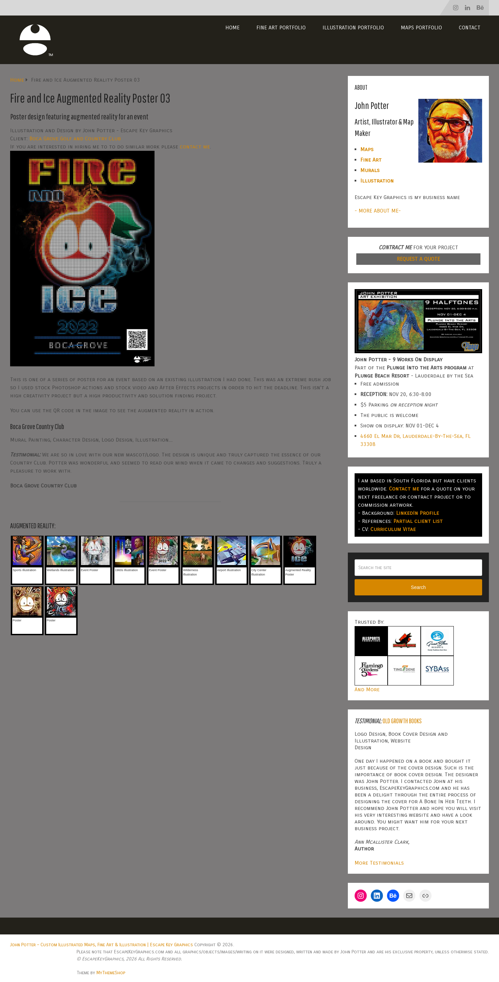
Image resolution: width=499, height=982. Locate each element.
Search (418, 587)
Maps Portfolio (421, 27)
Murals (370, 170)
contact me (195, 146)
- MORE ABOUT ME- (378, 210)
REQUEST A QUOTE (418, 259)
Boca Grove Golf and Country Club (75, 138)
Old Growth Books (402, 721)
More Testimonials (379, 863)
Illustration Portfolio (353, 27)
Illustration (377, 180)
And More (367, 689)
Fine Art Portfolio (281, 27)
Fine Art (371, 160)
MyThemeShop (110, 973)
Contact (469, 27)
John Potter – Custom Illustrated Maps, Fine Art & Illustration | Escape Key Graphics (101, 945)
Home (232, 27)
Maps (366, 149)
